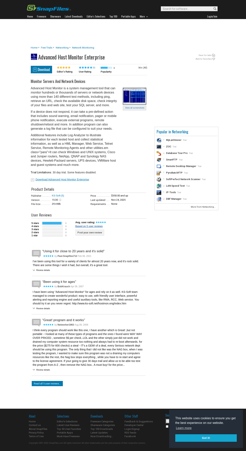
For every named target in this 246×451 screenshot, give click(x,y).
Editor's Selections (67, 421)
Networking (62, 47)
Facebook (130, 436)
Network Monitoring (83, 47)
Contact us (35, 425)
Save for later (205, 55)
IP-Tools (171, 192)
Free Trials (46, 47)
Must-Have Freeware (68, 436)
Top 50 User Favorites (69, 429)
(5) (94, 68)
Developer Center (134, 425)
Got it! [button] (206, 437)
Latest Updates (99, 432)
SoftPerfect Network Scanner (183, 179)
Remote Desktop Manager (181, 166)
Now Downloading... (102, 436)
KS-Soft (56, 195)
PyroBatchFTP (174, 172)
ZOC (168, 146)
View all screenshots (134, 108)
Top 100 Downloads (102, 429)
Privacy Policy (36, 432)
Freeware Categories (102, 421)
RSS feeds (130, 432)
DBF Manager (173, 198)
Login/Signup (132, 429)
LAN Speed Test (175, 185)
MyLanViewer (173, 140)
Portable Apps (65, 432)
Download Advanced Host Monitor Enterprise (62, 179)
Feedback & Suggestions (139, 421)
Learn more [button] (184, 428)
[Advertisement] (123, 32)
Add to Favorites (204, 59)
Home (34, 47)
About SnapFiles (38, 429)
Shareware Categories (103, 425)
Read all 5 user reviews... (47, 383)
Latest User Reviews (68, 425)
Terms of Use (36, 436)
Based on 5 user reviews (89, 226)
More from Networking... (203, 207)
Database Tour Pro (177, 153)
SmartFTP (171, 159)
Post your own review (89, 232)
